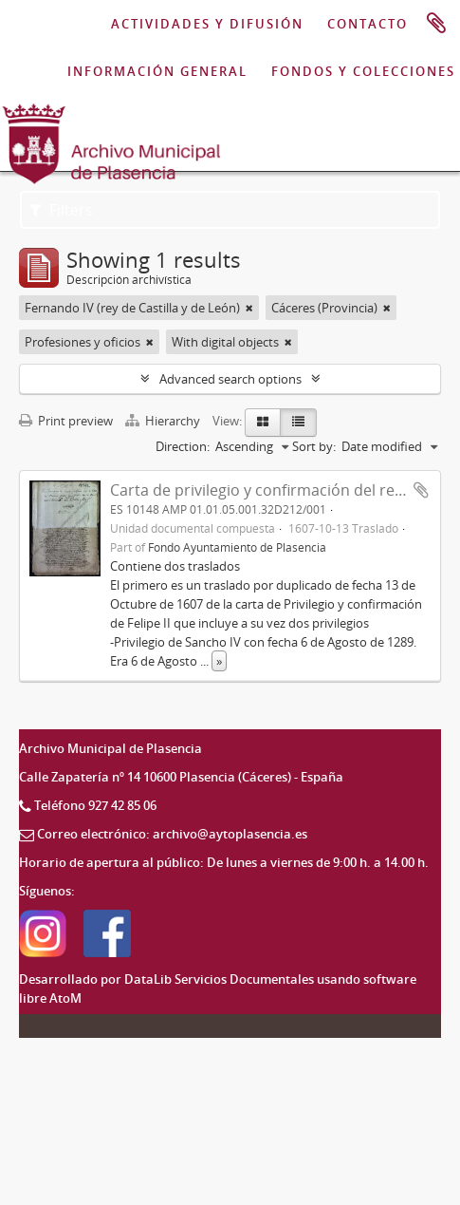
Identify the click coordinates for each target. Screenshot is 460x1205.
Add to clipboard (421, 489)
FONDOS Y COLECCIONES (363, 71)
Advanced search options (230, 378)
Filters (61, 209)
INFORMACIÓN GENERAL (157, 71)
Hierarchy (164, 420)
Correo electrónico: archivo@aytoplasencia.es (172, 833)
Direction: (183, 446)
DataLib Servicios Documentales (219, 979)
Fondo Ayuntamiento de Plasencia (237, 547)
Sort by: (314, 446)
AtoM (65, 998)
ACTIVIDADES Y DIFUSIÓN (207, 23)
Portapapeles (436, 23)
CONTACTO (367, 23)
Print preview (66, 420)
